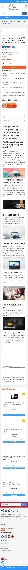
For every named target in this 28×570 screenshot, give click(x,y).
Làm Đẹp (3, 552)
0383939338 (9, 528)
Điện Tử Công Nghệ (5, 543)
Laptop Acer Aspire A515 (12, 377)
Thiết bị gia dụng (5, 548)
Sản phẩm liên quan (8, 389)
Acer (9, 49)
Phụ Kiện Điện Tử (5, 546)
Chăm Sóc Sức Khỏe (6, 550)
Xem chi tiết (14, 414)
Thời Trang (3, 555)
